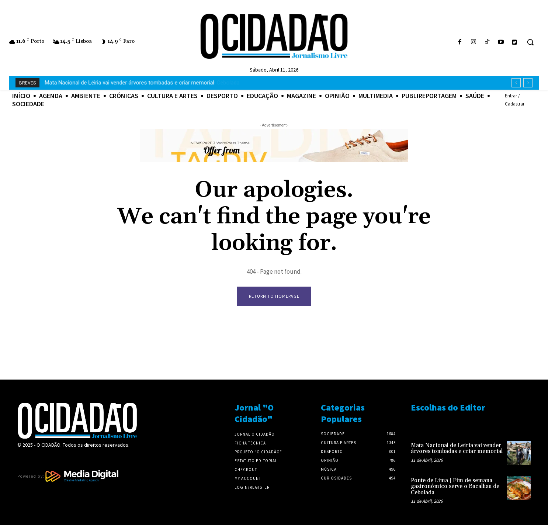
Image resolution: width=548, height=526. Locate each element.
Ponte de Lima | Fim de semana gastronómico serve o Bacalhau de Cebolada (138, 82)
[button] (530, 42)
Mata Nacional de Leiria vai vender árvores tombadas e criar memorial (457, 449)
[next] (528, 82)
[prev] (516, 82)
